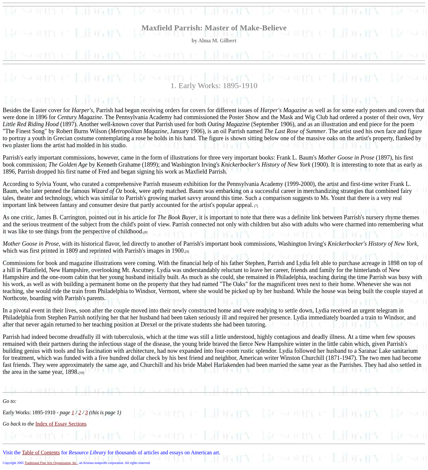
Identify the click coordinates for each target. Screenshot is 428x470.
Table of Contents (41, 452)
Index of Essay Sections (61, 424)
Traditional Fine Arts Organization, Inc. (50, 463)
